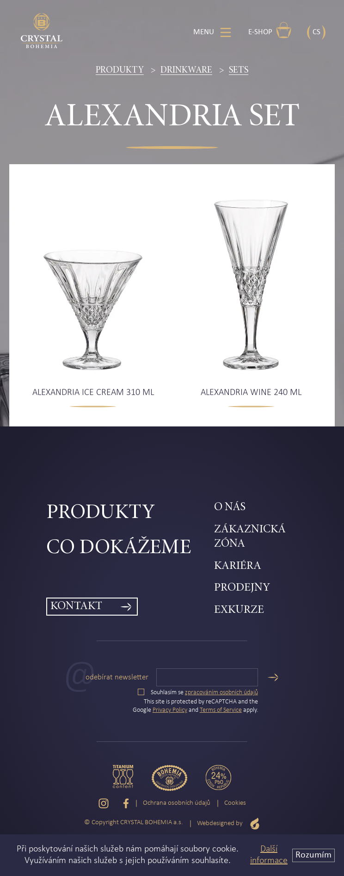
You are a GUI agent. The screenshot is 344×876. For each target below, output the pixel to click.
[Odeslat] (272, 677)
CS (316, 32)
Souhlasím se (198, 692)
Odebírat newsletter (117, 677)
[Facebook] (126, 803)
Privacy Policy (170, 710)
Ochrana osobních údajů (176, 803)
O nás (230, 507)
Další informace (269, 855)
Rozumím (313, 855)
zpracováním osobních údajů (221, 692)
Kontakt (76, 606)
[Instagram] (103, 803)
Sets (238, 70)
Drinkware (186, 70)
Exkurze (239, 610)
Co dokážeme (118, 548)
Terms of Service (221, 710)
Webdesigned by (228, 823)
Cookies (235, 803)
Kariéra (237, 566)
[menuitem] (130, 513)
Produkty (120, 70)
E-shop (270, 30)
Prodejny (242, 588)
